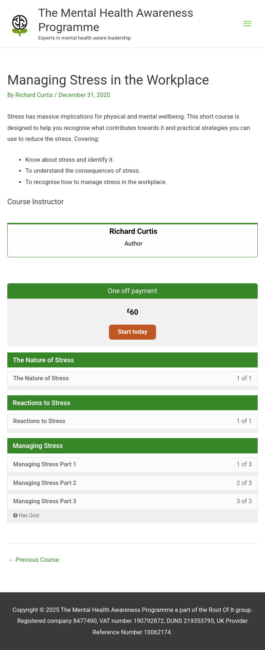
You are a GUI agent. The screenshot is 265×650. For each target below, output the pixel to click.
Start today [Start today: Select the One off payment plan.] (132, 331)
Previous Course (33, 559)
